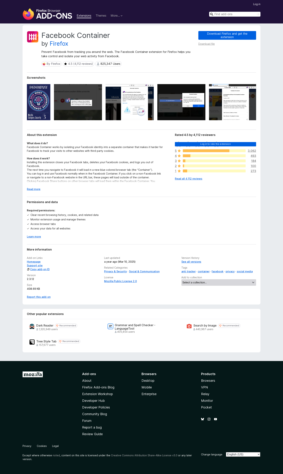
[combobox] (234, 14)
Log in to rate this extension (215, 144)
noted (56, 455)
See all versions (191, 261)
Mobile (147, 387)
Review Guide (92, 434)
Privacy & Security (115, 271)
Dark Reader (44, 325)
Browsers (208, 380)
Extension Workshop (97, 394)
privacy (230, 271)
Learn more (34, 236)
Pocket (206, 407)
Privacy (27, 445)
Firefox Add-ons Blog (98, 387)
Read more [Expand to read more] (33, 189)
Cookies (42, 445)
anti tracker (188, 271)
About (87, 380)
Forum (87, 421)
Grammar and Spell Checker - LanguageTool (135, 326)
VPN (204, 387)
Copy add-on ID (38, 269)
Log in (256, 4)
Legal (55, 445)
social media (245, 271)
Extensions (84, 15)
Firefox (59, 43)
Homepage (34, 261)
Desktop (148, 380)
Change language (211, 454)
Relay (205, 394)
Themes (101, 15)
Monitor (207, 401)
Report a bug (92, 427)
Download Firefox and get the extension (227, 35)
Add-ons (89, 374)
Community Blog (94, 414)
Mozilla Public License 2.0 (120, 281)
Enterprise (149, 394)
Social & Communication (144, 271)
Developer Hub (93, 401)
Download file (206, 43)
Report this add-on (39, 296)
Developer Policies (96, 407)
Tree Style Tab (46, 341)
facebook (217, 271)
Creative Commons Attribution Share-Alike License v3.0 (144, 455)
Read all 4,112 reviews (188, 178)
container (204, 271)
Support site (35, 265)
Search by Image (205, 325)
